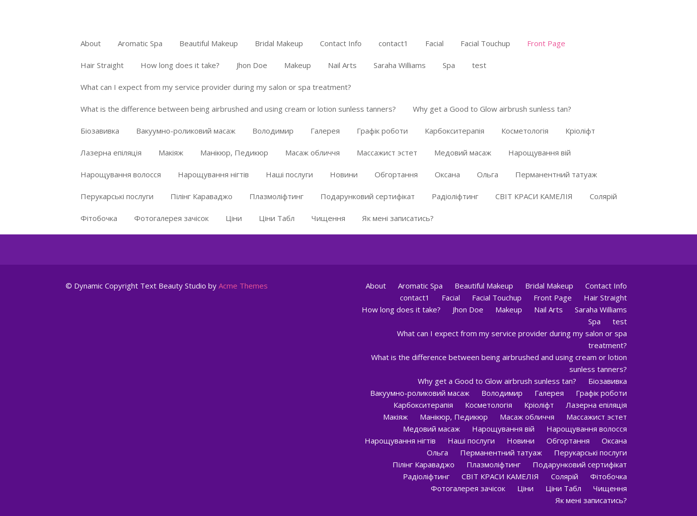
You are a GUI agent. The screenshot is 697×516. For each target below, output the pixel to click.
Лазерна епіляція (111, 152)
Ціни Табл (277, 218)
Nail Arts (342, 65)
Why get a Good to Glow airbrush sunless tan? (492, 109)
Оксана (447, 174)
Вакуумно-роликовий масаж (185, 131)
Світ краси (94, 12)
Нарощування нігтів (213, 174)
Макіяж (170, 152)
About (90, 43)
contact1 (393, 43)
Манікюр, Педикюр (234, 152)
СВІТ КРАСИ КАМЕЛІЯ (534, 196)
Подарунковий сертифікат (367, 196)
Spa (449, 65)
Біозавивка (99, 131)
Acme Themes (243, 286)
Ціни (234, 218)
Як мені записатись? (398, 218)
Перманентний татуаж (556, 174)
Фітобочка (98, 218)
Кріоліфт (580, 131)
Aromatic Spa (140, 43)
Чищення (328, 218)
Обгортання (396, 174)
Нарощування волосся (120, 174)
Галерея (325, 131)
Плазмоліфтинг (276, 196)
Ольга (487, 174)
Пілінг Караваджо (201, 196)
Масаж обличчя (312, 152)
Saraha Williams (400, 65)
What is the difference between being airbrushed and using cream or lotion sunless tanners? (238, 109)
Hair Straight (102, 65)
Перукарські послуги (117, 196)
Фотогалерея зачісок (171, 218)
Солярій (603, 196)
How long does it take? (180, 65)
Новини (344, 174)
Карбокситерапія (454, 131)
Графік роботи (382, 131)
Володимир (273, 131)
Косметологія (524, 131)
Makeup (297, 65)
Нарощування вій (539, 152)
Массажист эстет (387, 152)
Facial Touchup (485, 43)
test (479, 65)
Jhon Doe (251, 65)
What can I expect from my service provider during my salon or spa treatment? (215, 87)
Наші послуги (289, 174)
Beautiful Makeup (208, 43)
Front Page (546, 43)
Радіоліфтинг (455, 196)
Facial (434, 43)
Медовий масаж (462, 152)
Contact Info (341, 43)
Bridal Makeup (279, 43)
